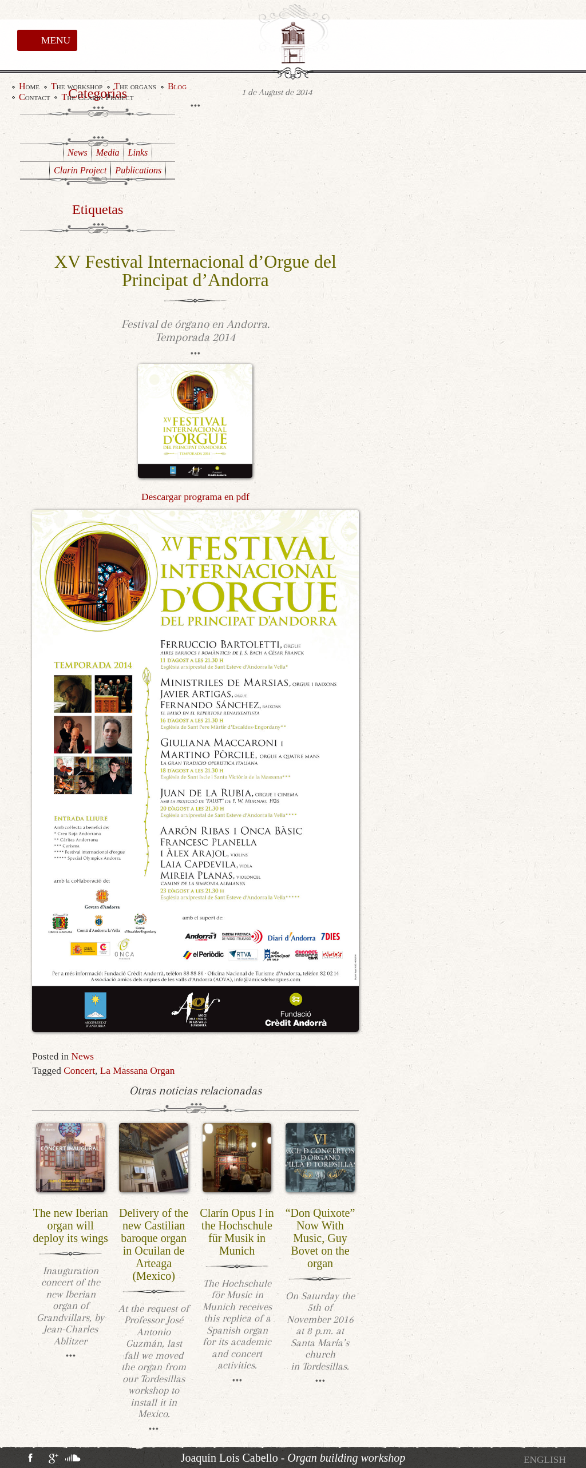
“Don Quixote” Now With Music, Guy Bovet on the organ (320, 1238)
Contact (34, 97)
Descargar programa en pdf (195, 496)
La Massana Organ (137, 1070)
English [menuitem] (545, 1459)
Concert (79, 1070)
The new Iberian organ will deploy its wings (70, 1225)
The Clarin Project (97, 97)
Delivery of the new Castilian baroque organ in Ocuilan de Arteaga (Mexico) (153, 1244)
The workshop (76, 86)
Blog (177, 86)
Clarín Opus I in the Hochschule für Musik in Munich (237, 1232)
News (83, 1056)
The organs (135, 86)
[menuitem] (545, 1459)
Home (29, 86)
